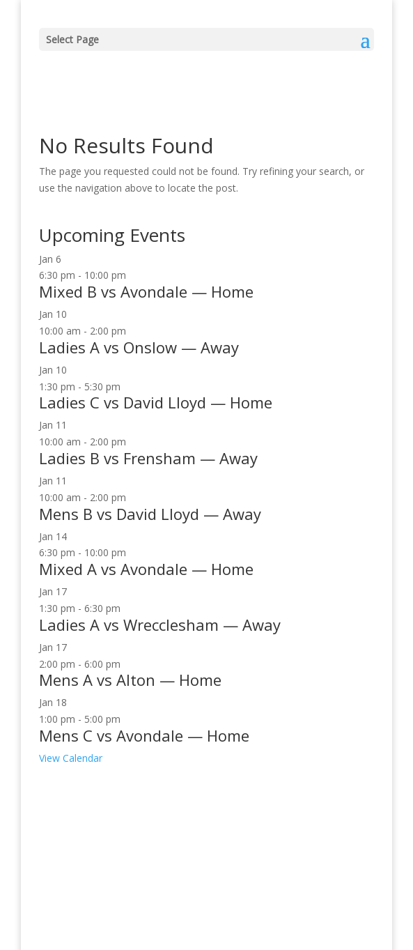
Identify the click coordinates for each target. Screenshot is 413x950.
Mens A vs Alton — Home (130, 679)
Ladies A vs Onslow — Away (139, 347)
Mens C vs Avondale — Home (144, 735)
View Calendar (70, 758)
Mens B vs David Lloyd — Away (150, 513)
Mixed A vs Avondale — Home (146, 568)
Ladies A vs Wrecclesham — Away (160, 624)
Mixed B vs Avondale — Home (146, 291)
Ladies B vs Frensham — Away (148, 457)
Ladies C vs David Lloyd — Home (155, 402)
